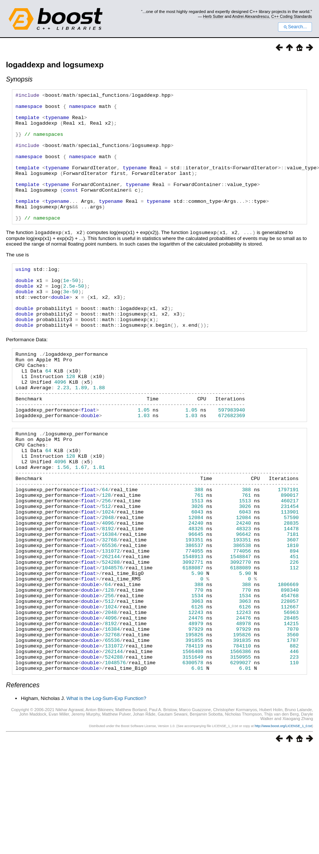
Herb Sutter (213, 16)
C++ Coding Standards (291, 16)
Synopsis (19, 79)
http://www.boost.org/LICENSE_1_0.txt (283, 825)
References (23, 784)
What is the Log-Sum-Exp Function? (106, 797)
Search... (295, 26)
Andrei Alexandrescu (250, 16)
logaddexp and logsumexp (55, 64)
